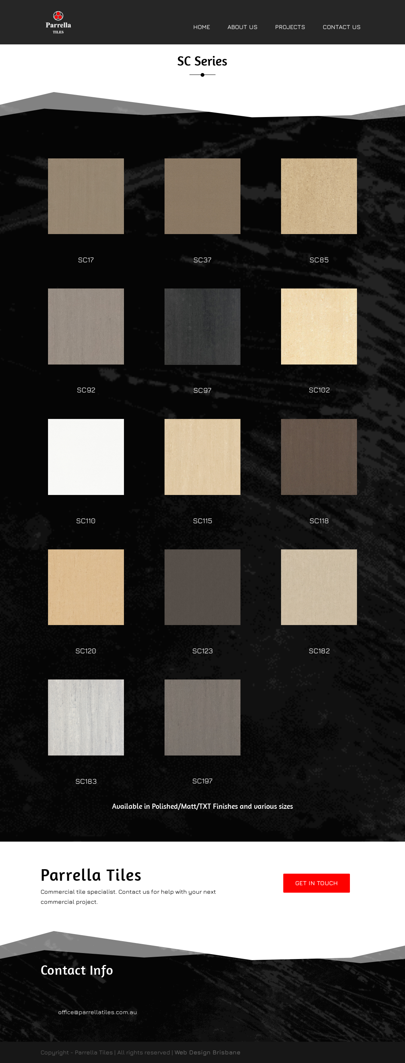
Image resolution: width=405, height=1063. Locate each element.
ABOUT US (242, 26)
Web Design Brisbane (207, 1052)
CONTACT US (342, 26)
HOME (201, 26)
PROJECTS (290, 26)
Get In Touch (316, 883)
